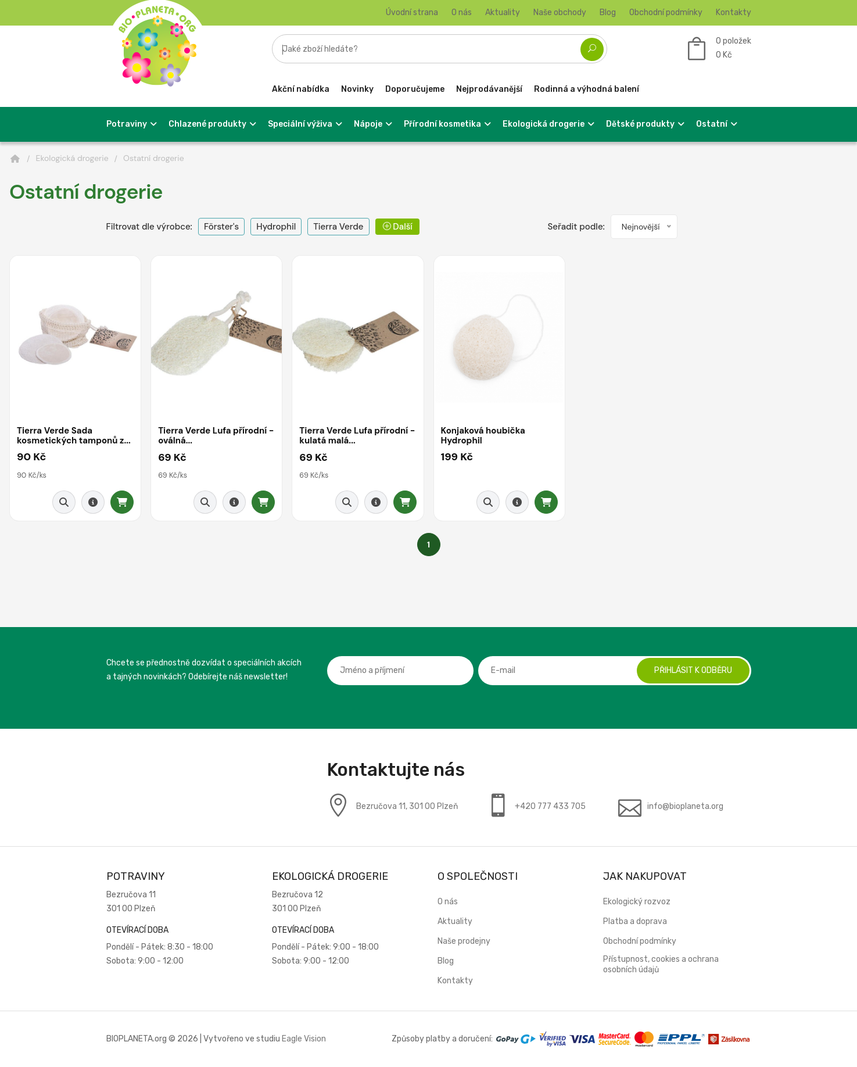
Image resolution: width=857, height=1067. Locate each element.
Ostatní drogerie (153, 158)
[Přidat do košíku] (122, 502)
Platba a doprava (635, 921)
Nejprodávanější (489, 89)
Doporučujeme (414, 89)
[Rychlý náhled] (64, 502)
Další (397, 226)
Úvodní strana (412, 12)
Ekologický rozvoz (636, 902)
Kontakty (733, 12)
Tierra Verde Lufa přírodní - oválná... (216, 436)
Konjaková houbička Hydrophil (483, 436)
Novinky (357, 89)
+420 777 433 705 (550, 806)
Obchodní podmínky (665, 12)
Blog (608, 12)
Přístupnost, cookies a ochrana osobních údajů (661, 964)
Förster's (221, 226)
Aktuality (502, 12)
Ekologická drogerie (72, 158)
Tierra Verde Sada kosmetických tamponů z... (74, 436)
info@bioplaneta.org (685, 806)
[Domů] (15, 159)
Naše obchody (559, 12)
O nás (461, 12)
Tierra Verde (338, 226)
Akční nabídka (300, 89)
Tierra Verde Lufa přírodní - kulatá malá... (357, 436)
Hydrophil (276, 226)
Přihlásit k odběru (693, 670)
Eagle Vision (304, 1039)
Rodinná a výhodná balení (586, 89)
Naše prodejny (464, 941)
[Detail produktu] (93, 502)
